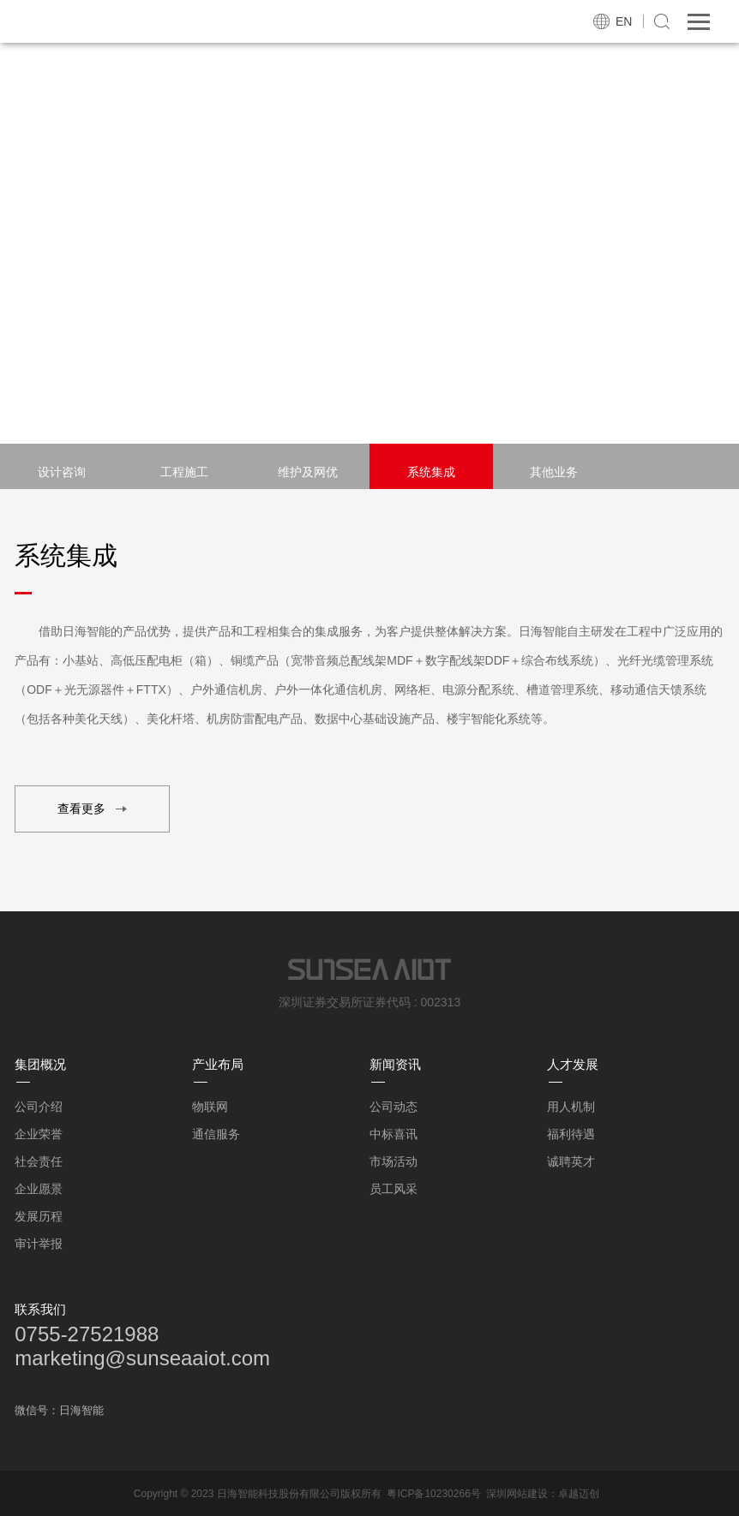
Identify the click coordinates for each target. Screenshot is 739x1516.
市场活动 (394, 1161)
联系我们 (40, 1309)
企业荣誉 (39, 1134)
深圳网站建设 (517, 1494)
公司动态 (394, 1106)
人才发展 (572, 1064)
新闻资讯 (395, 1064)
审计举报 (39, 1243)
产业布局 (217, 1064)
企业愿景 (39, 1189)
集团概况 (40, 1064)
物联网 (210, 1106)
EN (624, 21)
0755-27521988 (87, 1334)
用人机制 (571, 1106)
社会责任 (39, 1161)
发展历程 (39, 1216)
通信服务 (216, 1134)
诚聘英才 (571, 1161)
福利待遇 (571, 1134)
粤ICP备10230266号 (433, 1494)
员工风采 (394, 1189)
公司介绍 (39, 1106)
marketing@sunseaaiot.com (142, 1358)
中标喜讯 (394, 1134)
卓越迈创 (578, 1494)
